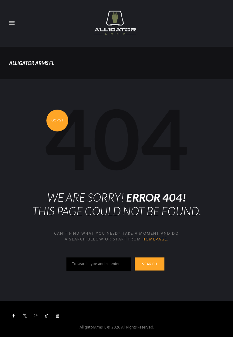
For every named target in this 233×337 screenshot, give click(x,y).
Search (149, 264)
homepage (155, 239)
